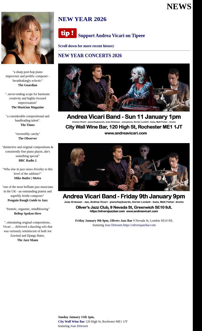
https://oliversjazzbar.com (139, 225)
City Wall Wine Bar (71, 321)
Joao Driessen (113, 225)
